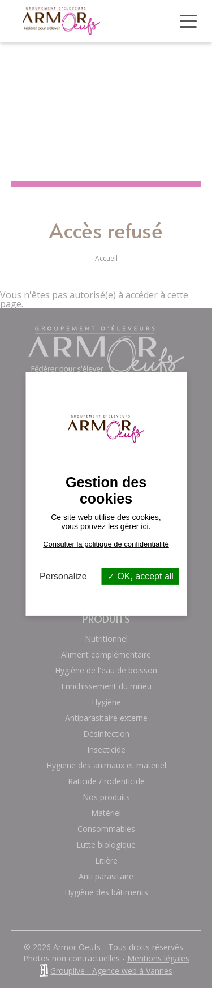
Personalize (63, 576)
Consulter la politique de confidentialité (106, 544)
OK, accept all (140, 576)
